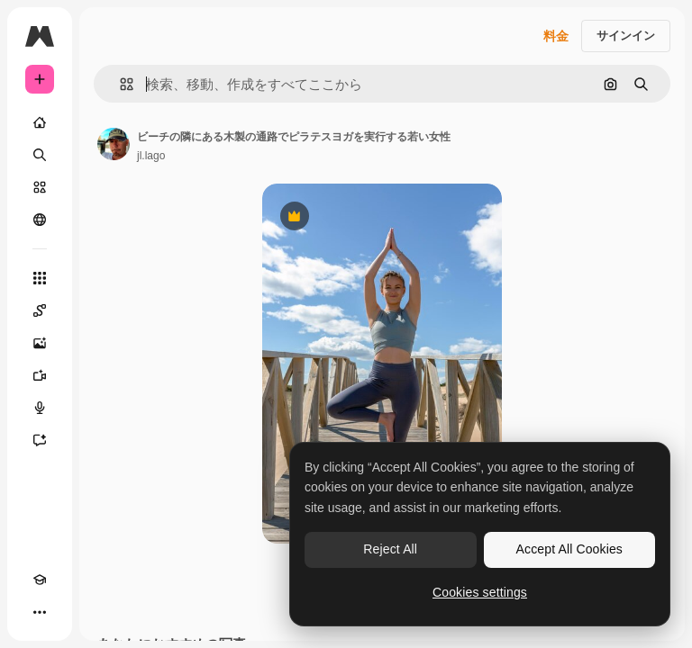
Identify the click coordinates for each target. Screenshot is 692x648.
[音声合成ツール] (39, 407)
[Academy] (39, 579)
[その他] (39, 612)
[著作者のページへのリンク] (113, 144)
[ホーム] (39, 122)
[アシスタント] (39, 440)
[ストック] (39, 187)
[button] (119, 84)
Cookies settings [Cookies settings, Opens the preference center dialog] (479, 592)
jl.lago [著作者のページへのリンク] (151, 155)
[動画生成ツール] (39, 375)
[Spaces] (39, 310)
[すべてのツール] (39, 278)
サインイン (625, 35)
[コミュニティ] (39, 219)
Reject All (390, 549)
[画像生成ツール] (39, 342)
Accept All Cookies (569, 549)
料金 (556, 36)
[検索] (39, 154)
